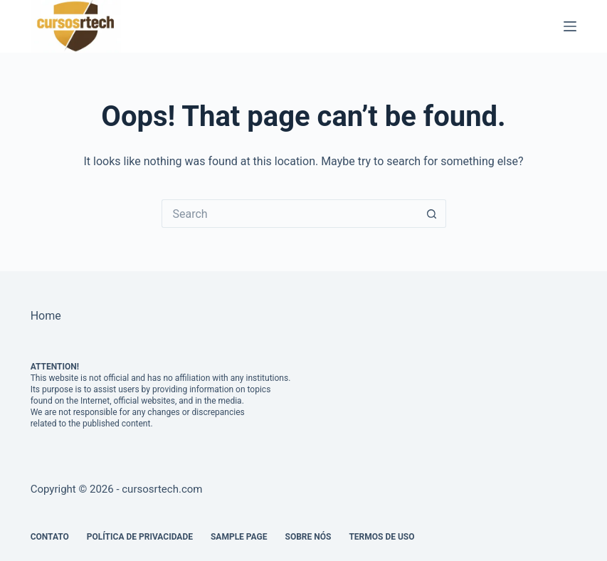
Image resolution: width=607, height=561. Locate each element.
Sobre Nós (308, 537)
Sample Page (239, 537)
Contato (50, 537)
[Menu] (570, 26)
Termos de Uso (381, 537)
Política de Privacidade (140, 537)
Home (46, 316)
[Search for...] (290, 213)
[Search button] (432, 213)
